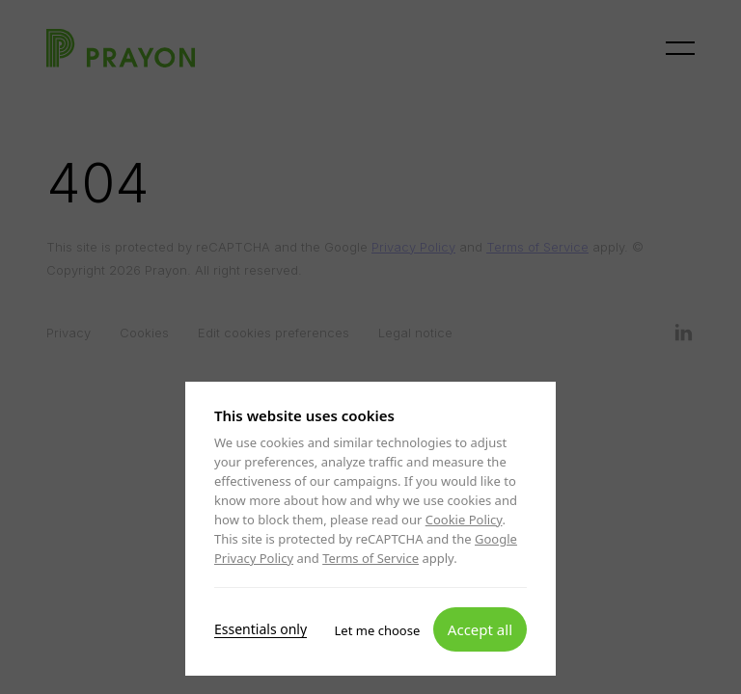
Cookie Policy (464, 519)
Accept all (480, 628)
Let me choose (378, 629)
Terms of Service (370, 558)
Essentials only (260, 628)
